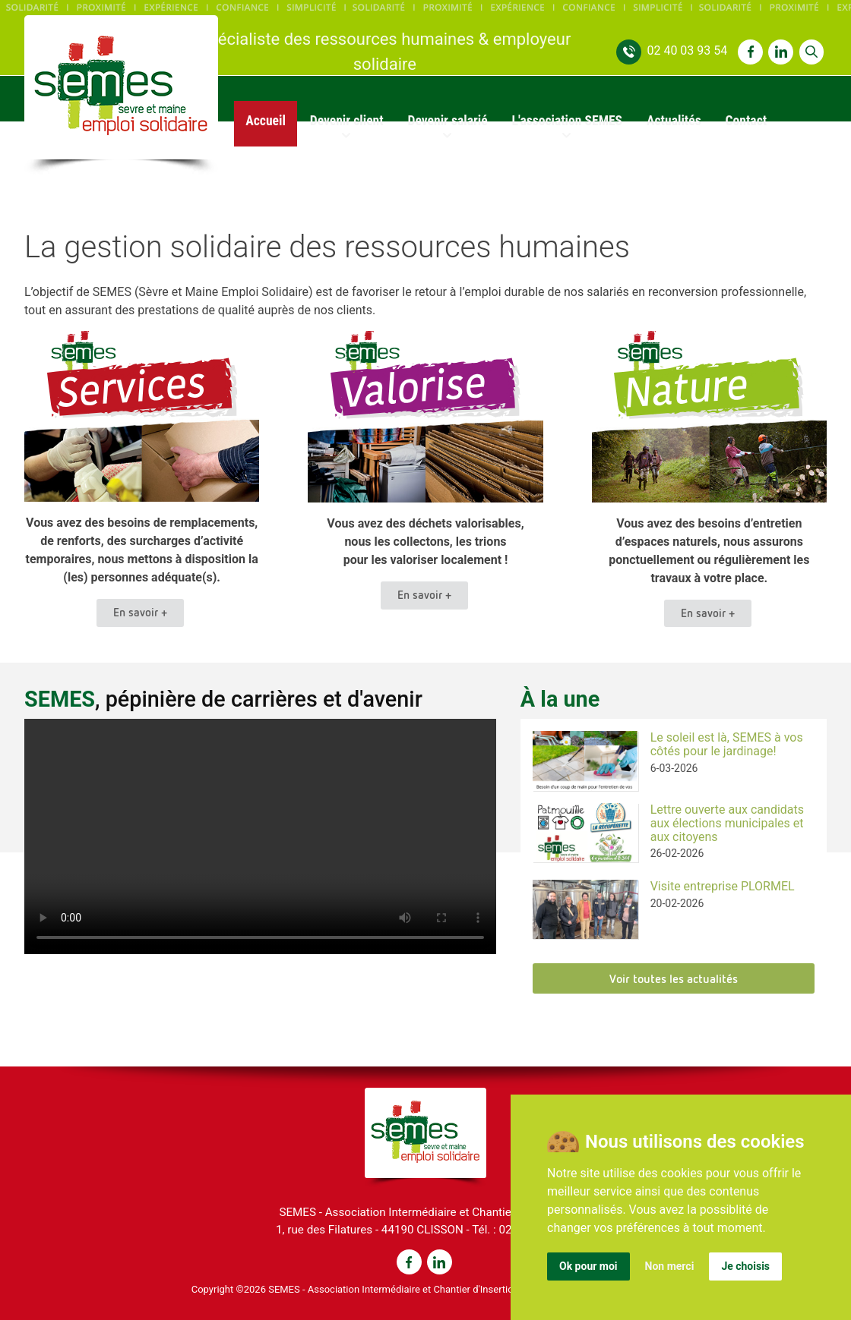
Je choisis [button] (745, 1266)
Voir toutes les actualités (673, 978)
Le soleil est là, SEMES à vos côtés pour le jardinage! (726, 744)
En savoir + (140, 612)
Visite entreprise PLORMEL (722, 886)
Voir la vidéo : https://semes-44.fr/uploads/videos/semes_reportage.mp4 (260, 836)
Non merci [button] (669, 1266)
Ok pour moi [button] (588, 1266)
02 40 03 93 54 (687, 50)
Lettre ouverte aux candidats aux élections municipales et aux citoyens (727, 823)
